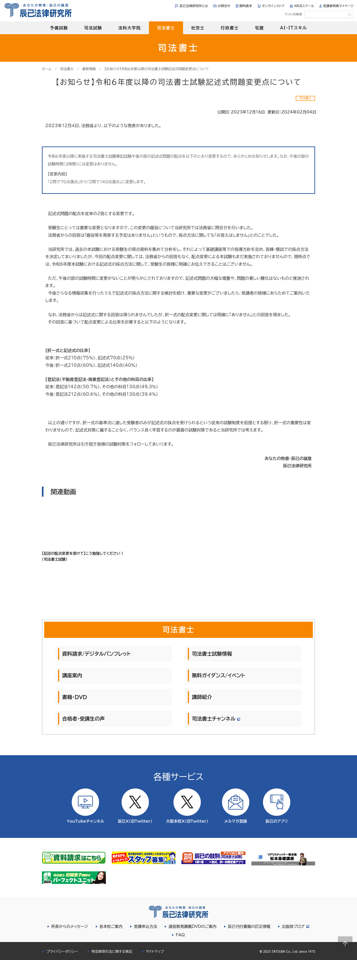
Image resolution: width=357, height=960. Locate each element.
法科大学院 (129, 28)
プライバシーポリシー (62, 951)
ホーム (46, 69)
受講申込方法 (145, 926)
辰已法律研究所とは (193, 6)
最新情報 (89, 69)
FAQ (180, 935)
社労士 (197, 28)
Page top (345, 943)
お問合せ (224, 6)
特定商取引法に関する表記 (112, 951)
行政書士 (230, 28)
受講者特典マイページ (338, 6)
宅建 (259, 28)
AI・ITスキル (293, 28)
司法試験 (93, 28)
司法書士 (166, 28)
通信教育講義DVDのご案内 (192, 926)
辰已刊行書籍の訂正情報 (248, 926)
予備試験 (59, 28)
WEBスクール (304, 6)
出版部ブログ (295, 926)
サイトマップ (155, 951)
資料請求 (245, 6)
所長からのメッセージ (69, 926)
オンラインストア (273, 6)
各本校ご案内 (110, 926)
